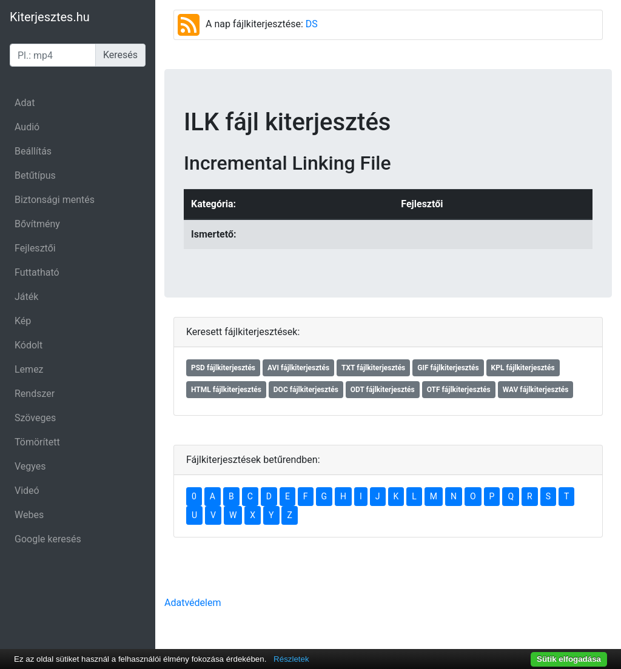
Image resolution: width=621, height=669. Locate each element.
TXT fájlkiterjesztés (373, 368)
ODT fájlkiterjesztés (383, 389)
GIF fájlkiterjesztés (447, 368)
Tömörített (37, 442)
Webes (29, 515)
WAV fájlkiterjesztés (536, 389)
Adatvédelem (192, 602)
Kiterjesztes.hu (50, 17)
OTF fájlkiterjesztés (459, 389)
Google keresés (48, 539)
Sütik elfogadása (569, 659)
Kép (23, 321)
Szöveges (35, 418)
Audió (27, 127)
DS (312, 24)
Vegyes (30, 466)
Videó (27, 490)
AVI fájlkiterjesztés (298, 368)
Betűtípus (35, 175)
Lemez (29, 369)
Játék (26, 296)
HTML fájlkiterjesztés (226, 389)
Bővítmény (37, 224)
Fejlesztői (35, 248)
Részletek (291, 659)
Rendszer (35, 393)
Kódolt (28, 345)
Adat (25, 102)
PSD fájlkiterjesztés (223, 368)
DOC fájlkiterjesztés (306, 389)
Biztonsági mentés (55, 199)
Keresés (120, 55)
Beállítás (33, 151)
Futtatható (37, 272)
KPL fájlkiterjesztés (523, 368)
